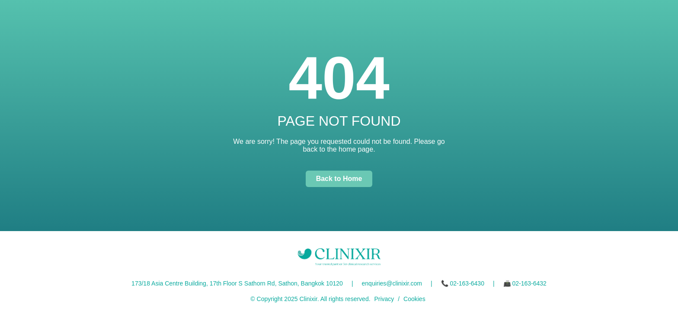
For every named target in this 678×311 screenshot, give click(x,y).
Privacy (384, 298)
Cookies (414, 298)
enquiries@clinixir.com (392, 283)
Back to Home (339, 178)
